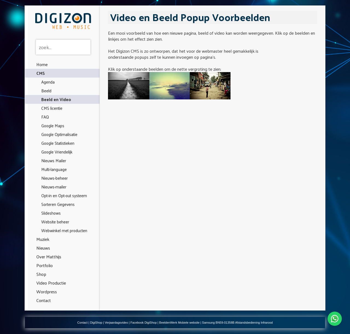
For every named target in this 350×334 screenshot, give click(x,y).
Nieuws (43, 248)
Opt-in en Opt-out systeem (64, 195)
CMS (40, 73)
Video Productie (51, 283)
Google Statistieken (57, 143)
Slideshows (51, 213)
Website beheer (55, 221)
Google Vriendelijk (56, 151)
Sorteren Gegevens (58, 204)
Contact (43, 300)
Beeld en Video (56, 99)
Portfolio (44, 265)
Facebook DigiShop (143, 322)
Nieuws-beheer (54, 178)
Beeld (46, 90)
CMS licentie (51, 108)
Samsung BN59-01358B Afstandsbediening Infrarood (237, 322)
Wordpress (46, 291)
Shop (41, 274)
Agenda (48, 81)
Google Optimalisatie (59, 134)
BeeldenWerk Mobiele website (179, 322)
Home (42, 64)
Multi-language (54, 169)
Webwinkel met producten (64, 230)
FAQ (45, 116)
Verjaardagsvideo (116, 322)
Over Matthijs (48, 257)
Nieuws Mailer (53, 160)
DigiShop (96, 322)
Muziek (42, 239)
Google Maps (52, 125)
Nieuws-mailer (53, 186)
